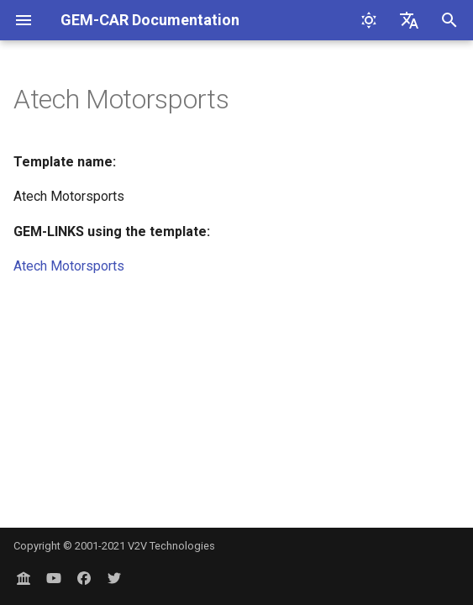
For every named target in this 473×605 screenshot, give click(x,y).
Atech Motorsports (68, 266)
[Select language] (409, 20)
